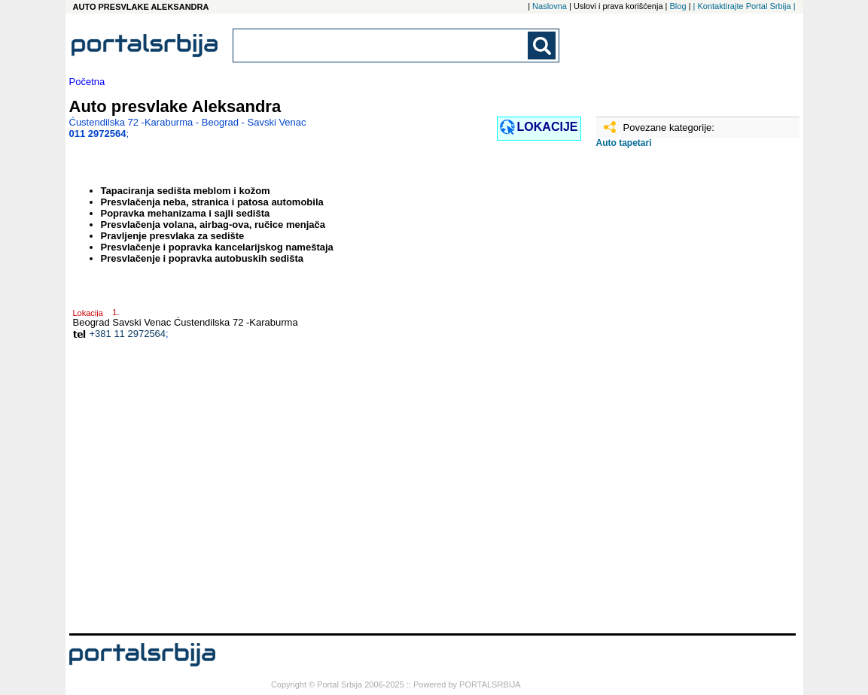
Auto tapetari (624, 143)
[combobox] (381, 45)
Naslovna (549, 6)
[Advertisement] (671, 396)
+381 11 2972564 (128, 333)
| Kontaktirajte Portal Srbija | (744, 6)
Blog (678, 6)
